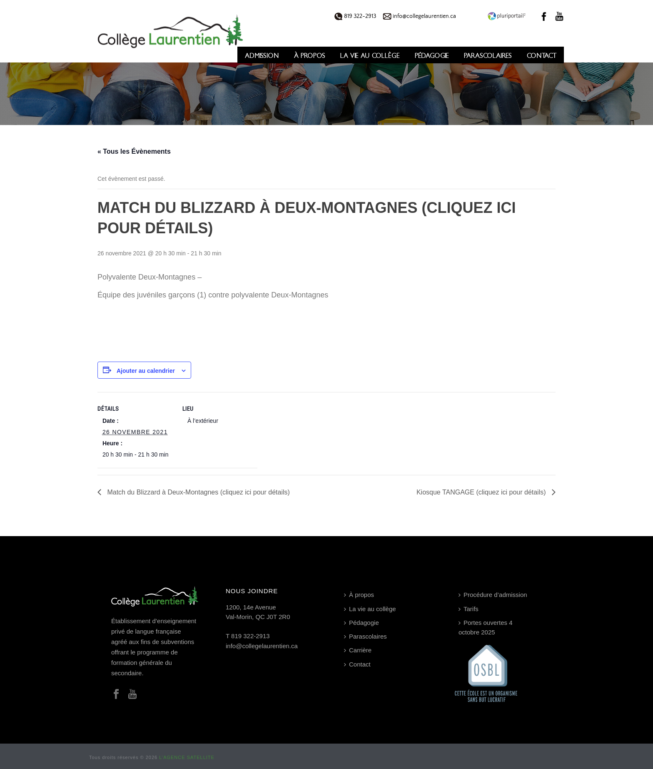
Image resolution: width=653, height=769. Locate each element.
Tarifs (469, 608)
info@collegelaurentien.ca (419, 16)
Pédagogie (432, 56)
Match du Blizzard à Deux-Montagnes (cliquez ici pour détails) (197, 492)
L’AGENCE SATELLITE (186, 757)
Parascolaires (488, 56)
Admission (262, 56)
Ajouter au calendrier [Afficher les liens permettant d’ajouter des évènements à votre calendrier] (146, 370)
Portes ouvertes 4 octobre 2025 (486, 627)
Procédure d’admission (493, 594)
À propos (309, 56)
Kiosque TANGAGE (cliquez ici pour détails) (482, 492)
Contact (541, 56)
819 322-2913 (355, 16)
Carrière (357, 650)
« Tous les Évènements (134, 151)
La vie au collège (370, 56)
